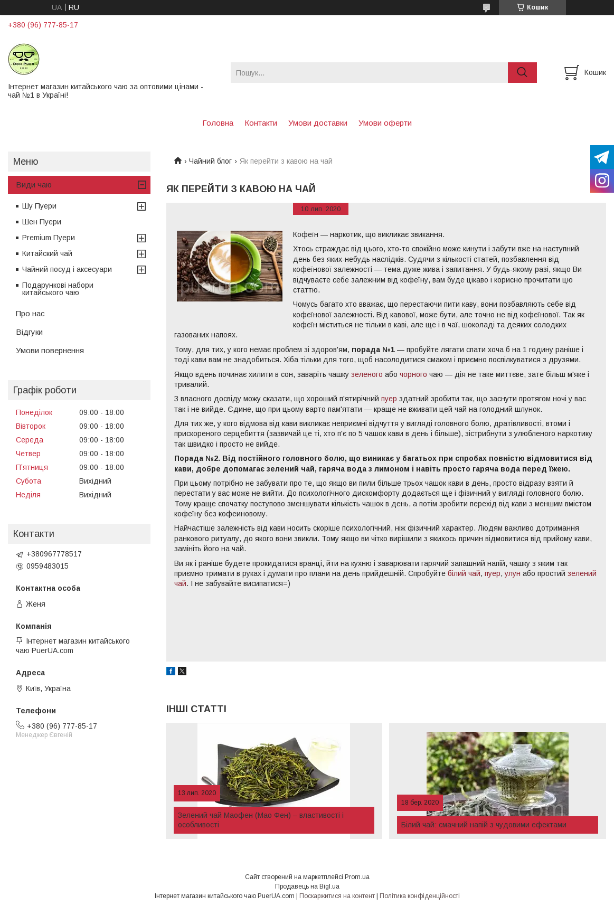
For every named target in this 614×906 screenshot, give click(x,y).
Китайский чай (47, 253)
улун (513, 573)
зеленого (367, 374)
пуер (389, 398)
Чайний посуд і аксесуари (67, 269)
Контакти (260, 122)
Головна (217, 122)
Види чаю (34, 184)
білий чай (464, 573)
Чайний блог (210, 161)
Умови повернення (50, 350)
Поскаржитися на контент (337, 896)
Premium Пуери (48, 237)
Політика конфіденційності (420, 896)
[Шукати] (522, 72)
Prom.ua (357, 877)
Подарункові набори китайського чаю (57, 289)
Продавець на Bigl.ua (307, 886)
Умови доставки (317, 122)
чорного (413, 374)
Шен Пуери (41, 222)
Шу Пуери (39, 206)
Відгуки (29, 331)
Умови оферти (385, 122)
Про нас (30, 313)
